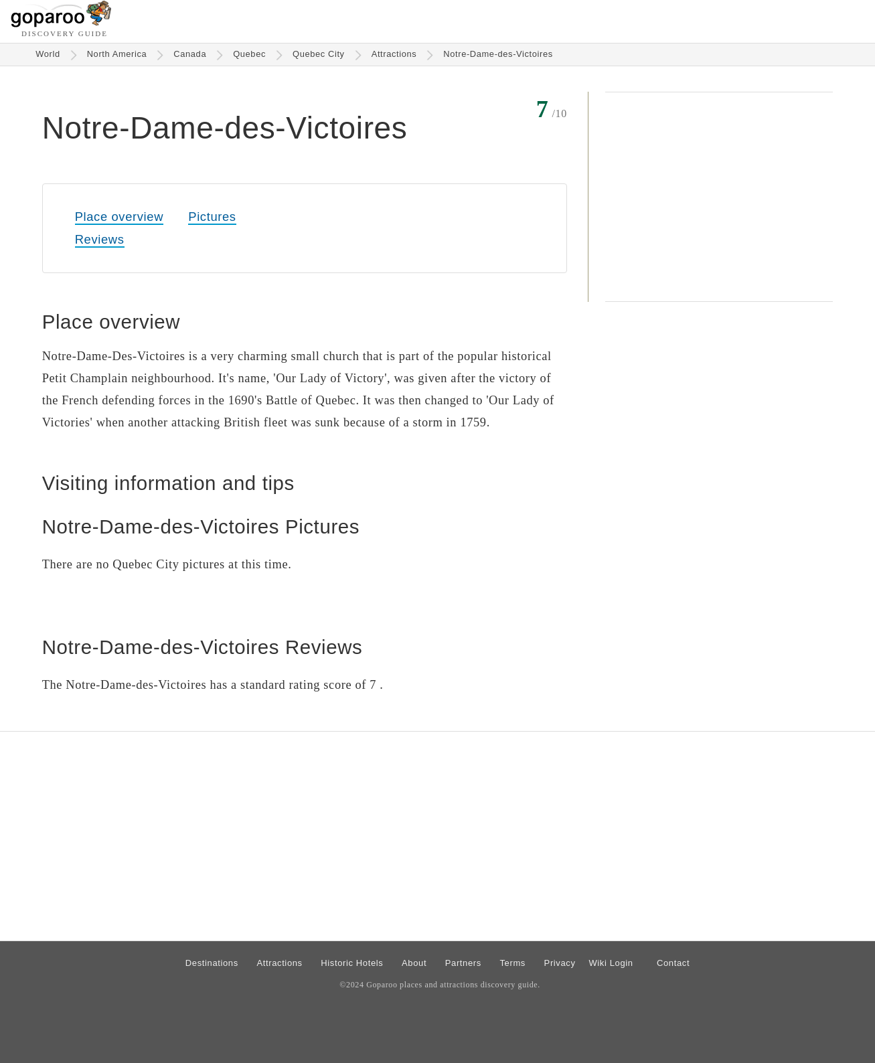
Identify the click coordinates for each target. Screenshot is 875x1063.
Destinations (211, 963)
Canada (189, 54)
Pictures (212, 217)
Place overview (119, 217)
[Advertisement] (719, 197)
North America (117, 54)
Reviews (100, 239)
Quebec (249, 54)
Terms (512, 963)
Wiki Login (610, 963)
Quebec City (319, 54)
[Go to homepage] (61, 24)
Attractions (394, 54)
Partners (463, 963)
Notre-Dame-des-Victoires (497, 54)
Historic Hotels (352, 963)
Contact (673, 963)
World (47, 54)
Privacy (560, 963)
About (414, 963)
